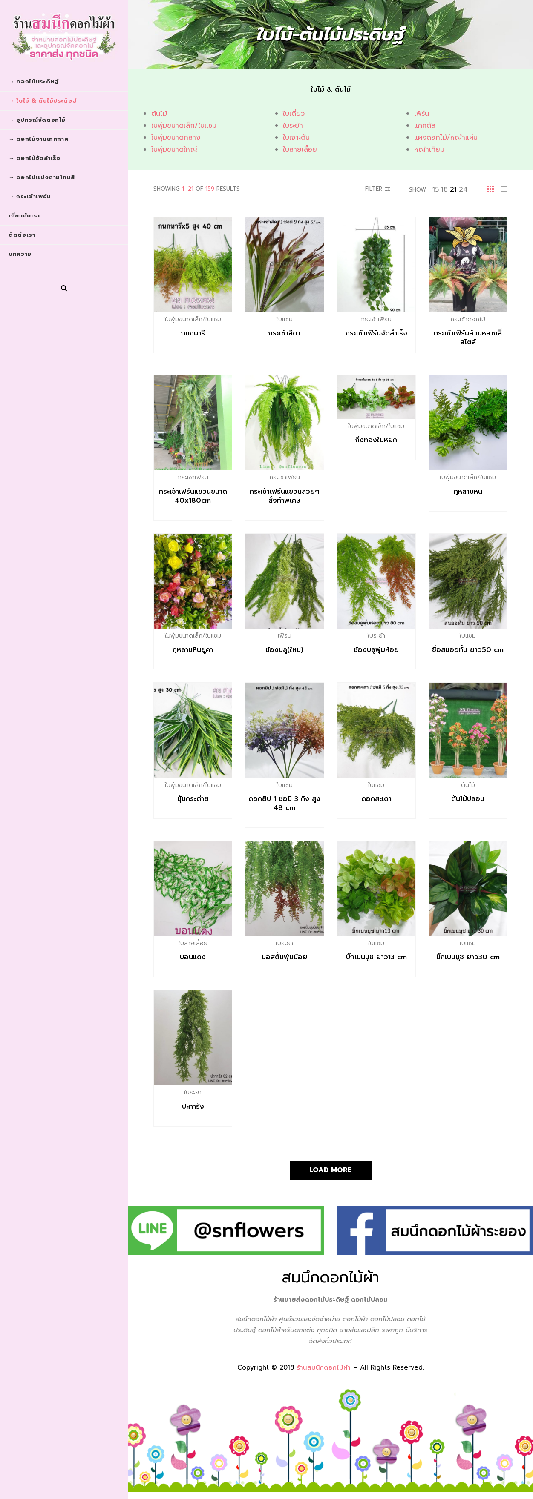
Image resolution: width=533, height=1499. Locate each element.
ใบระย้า (293, 125)
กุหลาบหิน (468, 491)
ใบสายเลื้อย (300, 149)
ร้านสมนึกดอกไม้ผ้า (324, 1367)
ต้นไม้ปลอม (467, 799)
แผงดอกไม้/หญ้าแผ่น (446, 137)
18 (444, 189)
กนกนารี (193, 333)
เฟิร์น (421, 114)
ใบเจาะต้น (296, 137)
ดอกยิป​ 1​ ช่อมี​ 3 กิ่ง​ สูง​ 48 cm (284, 803)
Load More (330, 1170)
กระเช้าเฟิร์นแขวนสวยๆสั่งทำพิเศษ (285, 496)
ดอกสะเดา (376, 799)
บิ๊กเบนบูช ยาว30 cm (468, 957)
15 (435, 189)
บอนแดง (193, 957)
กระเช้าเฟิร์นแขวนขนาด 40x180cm (193, 496)
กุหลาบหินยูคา (193, 650)
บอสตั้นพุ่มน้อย (284, 957)
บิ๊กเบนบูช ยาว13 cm (376, 957)
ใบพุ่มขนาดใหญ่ (174, 149)
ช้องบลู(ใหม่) (284, 650)
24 (463, 189)
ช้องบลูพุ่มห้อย (376, 650)
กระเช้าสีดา (284, 333)
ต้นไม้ (159, 114)
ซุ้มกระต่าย (193, 799)
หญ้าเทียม (429, 149)
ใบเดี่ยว (294, 114)
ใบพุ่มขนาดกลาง (175, 137)
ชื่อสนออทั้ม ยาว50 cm (468, 650)
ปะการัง (193, 1106)
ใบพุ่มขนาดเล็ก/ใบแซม (183, 125)
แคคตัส (424, 125)
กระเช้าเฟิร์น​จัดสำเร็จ (376, 333)
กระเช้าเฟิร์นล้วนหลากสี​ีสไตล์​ (468, 337)
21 (453, 189)
